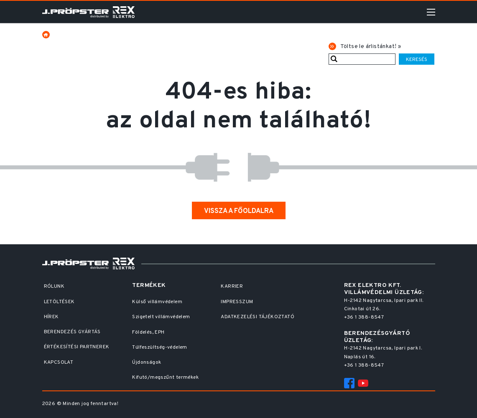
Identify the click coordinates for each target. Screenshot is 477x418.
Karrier (232, 286)
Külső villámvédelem (157, 302)
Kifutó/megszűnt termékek (165, 377)
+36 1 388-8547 (364, 317)
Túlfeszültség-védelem (159, 347)
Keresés (416, 59)
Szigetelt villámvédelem (161, 317)
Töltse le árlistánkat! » (370, 46)
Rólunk (54, 286)
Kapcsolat (59, 362)
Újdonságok (146, 362)
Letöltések (59, 302)
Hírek (51, 317)
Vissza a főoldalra (238, 211)
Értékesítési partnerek (77, 347)
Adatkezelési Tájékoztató (257, 317)
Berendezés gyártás (72, 332)
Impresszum (237, 302)
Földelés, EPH (148, 332)
